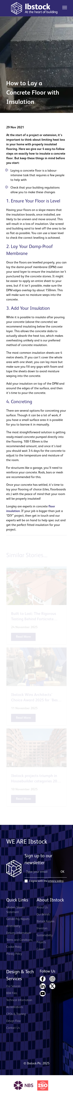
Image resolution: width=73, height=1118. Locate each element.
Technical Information (19, 1000)
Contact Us (13, 1028)
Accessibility (13, 926)
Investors (42, 928)
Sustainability (45, 935)
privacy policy (55, 881)
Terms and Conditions (19, 940)
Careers (41, 949)
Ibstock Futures (46, 921)
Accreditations (14, 1007)
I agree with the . (46, 881)
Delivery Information (18, 933)
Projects (41, 942)
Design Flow (13, 1021)
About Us (42, 907)
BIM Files (11, 993)
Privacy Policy (14, 954)
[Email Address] (40, 872)
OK (62, 871)
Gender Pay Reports (18, 919)
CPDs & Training (16, 1014)
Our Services (13, 986)
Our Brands (43, 914)
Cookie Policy (14, 947)
